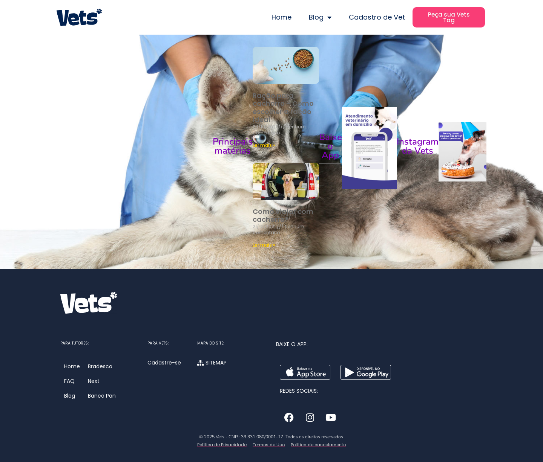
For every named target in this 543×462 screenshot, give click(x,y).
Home (281, 17)
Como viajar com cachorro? (283, 215)
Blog (320, 17)
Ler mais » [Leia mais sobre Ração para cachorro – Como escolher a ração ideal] (264, 145)
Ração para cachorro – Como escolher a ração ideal (283, 108)
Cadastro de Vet (377, 17)
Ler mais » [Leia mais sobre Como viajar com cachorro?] (264, 245)
